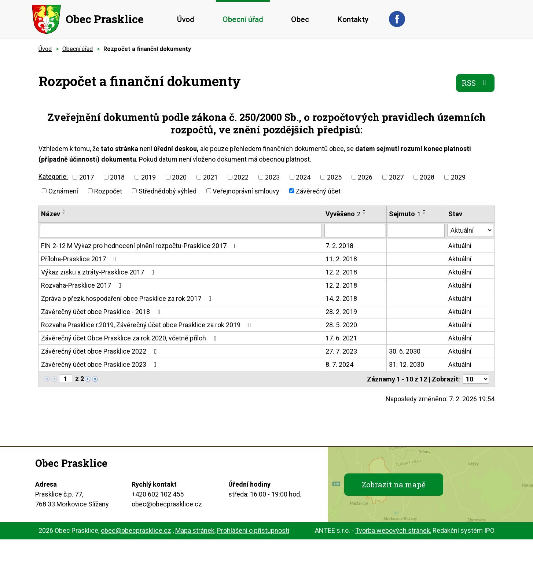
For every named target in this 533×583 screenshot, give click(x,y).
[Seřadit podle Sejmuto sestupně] (424, 213)
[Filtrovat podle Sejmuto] (416, 231)
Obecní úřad (243, 19)
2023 (272, 177)
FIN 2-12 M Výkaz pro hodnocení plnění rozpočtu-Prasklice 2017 (140, 246)
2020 (179, 177)
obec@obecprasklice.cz (167, 504)
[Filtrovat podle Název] (181, 231)
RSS (475, 83)
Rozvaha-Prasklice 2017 (82, 285)
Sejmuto (404, 214)
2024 (303, 177)
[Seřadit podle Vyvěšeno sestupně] (364, 213)
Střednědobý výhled (167, 191)
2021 (210, 177)
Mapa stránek (194, 530)
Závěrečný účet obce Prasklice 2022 (100, 351)
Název (50, 214)
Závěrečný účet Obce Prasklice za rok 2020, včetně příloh (130, 338)
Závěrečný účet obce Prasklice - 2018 (102, 312)
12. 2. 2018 (341, 272)
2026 (365, 177)
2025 (334, 177)
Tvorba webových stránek (392, 530)
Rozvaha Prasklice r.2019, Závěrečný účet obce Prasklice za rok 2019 (147, 325)
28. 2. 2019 (341, 312)
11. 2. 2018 (341, 259)
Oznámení (63, 191)
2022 (241, 177)
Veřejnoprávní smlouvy (246, 191)
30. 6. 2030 (404, 351)
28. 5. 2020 (341, 325)
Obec (300, 19)
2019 (148, 177)
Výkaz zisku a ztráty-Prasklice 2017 (99, 272)
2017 (86, 177)
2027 (396, 177)
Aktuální (459, 246)
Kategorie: (53, 176)
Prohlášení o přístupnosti (253, 530)
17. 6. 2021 (341, 338)
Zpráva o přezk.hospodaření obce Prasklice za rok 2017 (127, 298)
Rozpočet (108, 191)
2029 (458, 177)
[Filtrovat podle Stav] (470, 230)
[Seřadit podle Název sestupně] (64, 213)
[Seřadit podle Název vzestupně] (64, 210)
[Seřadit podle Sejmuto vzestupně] (424, 210)
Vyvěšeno (343, 214)
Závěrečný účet (318, 191)
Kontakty (352, 19)
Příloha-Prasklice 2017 (80, 259)
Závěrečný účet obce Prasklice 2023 (100, 364)
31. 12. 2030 (406, 364)
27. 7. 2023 (341, 351)
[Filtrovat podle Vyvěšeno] (354, 231)
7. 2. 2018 (339, 246)
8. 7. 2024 (339, 364)
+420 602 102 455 (158, 494)
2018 (117, 177)
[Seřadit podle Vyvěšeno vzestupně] (364, 210)
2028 (427, 177)
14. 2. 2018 (341, 298)
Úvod (185, 19)
